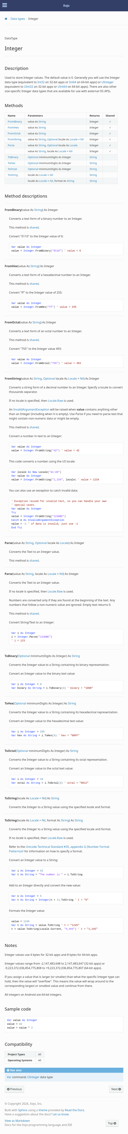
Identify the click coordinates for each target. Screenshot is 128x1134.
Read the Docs (74, 1110)
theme (43, 1110)
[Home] (6, 18)
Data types (18, 19)
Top (112, 1123)
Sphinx (22, 1110)
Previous (14, 1089)
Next (116, 1089)
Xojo (66, 6)
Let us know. (61, 1114)
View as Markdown (17, 1121)
